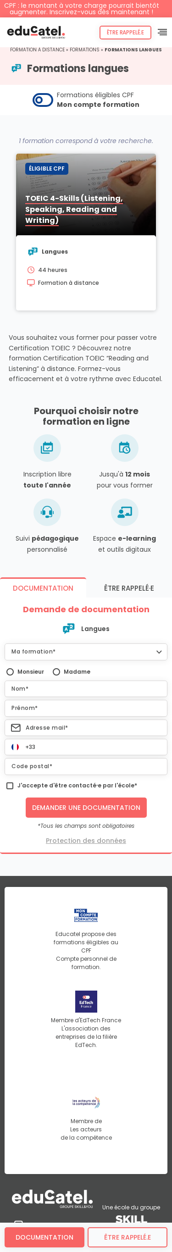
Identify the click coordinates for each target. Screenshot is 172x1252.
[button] (86, 651)
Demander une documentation (86, 807)
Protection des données (86, 840)
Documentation (44, 1237)
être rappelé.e (127, 1237)
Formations (85, 49)
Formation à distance (37, 49)
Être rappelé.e (125, 32)
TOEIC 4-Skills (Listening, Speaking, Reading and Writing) (74, 209)
